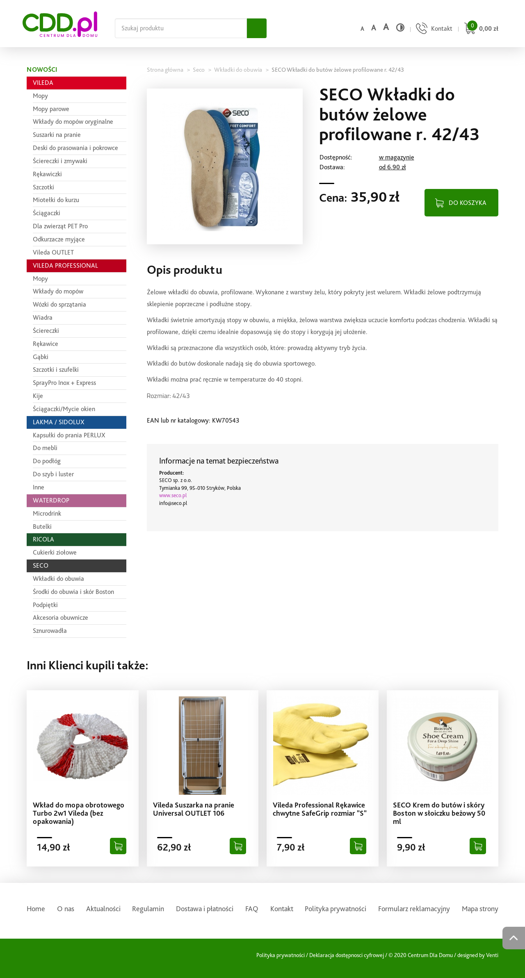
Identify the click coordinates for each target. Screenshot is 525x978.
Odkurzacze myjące (59, 239)
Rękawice (45, 344)
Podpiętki (45, 605)
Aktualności (103, 908)
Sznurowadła (50, 631)
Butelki (42, 526)
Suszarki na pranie (57, 135)
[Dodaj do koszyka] (118, 846)
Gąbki (40, 357)
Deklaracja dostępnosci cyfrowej (346, 955)
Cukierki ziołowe (55, 552)
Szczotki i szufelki (56, 369)
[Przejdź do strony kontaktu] (433, 29)
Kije (38, 396)
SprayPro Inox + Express (64, 383)
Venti (492, 955)
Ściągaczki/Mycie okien (64, 409)
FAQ (251, 908)
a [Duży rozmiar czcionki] (386, 27)
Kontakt (281, 908)
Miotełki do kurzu (56, 200)
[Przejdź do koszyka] (480, 29)
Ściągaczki (46, 213)
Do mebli (45, 448)
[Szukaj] (257, 28)
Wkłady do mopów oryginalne (73, 121)
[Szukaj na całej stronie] (181, 28)
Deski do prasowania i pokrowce (75, 148)
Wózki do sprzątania (59, 304)
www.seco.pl (173, 495)
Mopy (40, 96)
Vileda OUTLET (53, 252)
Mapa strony (480, 908)
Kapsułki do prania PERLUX (69, 435)
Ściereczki (46, 330)
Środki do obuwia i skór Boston (73, 592)
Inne (38, 487)
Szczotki (43, 187)
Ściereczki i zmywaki (60, 161)
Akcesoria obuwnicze (60, 617)
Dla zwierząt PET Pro (60, 226)
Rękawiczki (47, 174)
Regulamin (148, 908)
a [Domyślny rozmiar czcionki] (362, 29)
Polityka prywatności (335, 908)
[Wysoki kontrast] (400, 27)
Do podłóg (47, 461)
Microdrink (47, 513)
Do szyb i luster (53, 474)
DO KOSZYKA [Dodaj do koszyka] (467, 203)
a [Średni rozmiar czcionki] (373, 28)
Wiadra (42, 317)
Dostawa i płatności (204, 908)
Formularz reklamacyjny (414, 908)
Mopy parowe (51, 109)
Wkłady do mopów (58, 291)
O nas (65, 908)
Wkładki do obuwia (58, 578)
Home (36, 908)
